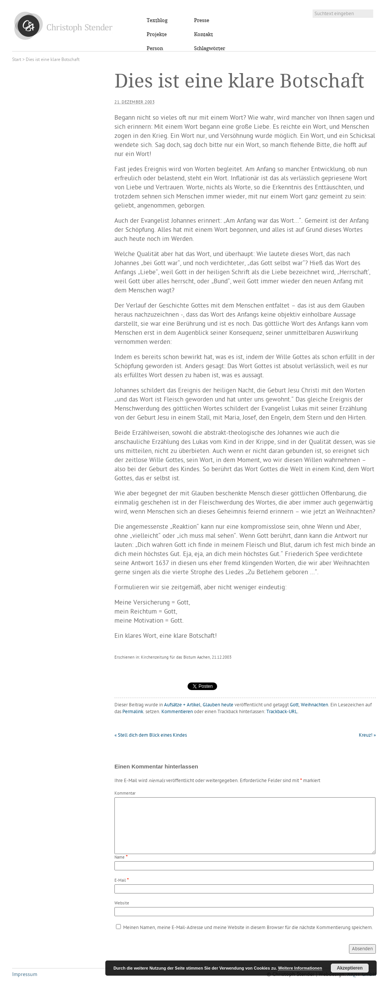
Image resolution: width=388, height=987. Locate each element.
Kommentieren (177, 712)
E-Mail (120, 881)
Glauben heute (218, 705)
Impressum (24, 974)
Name (119, 858)
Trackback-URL (281, 712)
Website (121, 903)
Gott (294, 705)
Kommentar (125, 793)
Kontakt (203, 34)
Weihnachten (314, 705)
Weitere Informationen (300, 968)
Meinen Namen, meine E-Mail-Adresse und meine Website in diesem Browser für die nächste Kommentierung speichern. (248, 928)
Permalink (132, 712)
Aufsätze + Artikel (182, 705)
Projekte (157, 34)
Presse (201, 20)
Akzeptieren (350, 968)
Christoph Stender (63, 25)
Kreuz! (367, 735)
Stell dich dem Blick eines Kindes (150, 735)
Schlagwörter (209, 48)
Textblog (157, 20)
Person (155, 48)
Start (16, 60)
